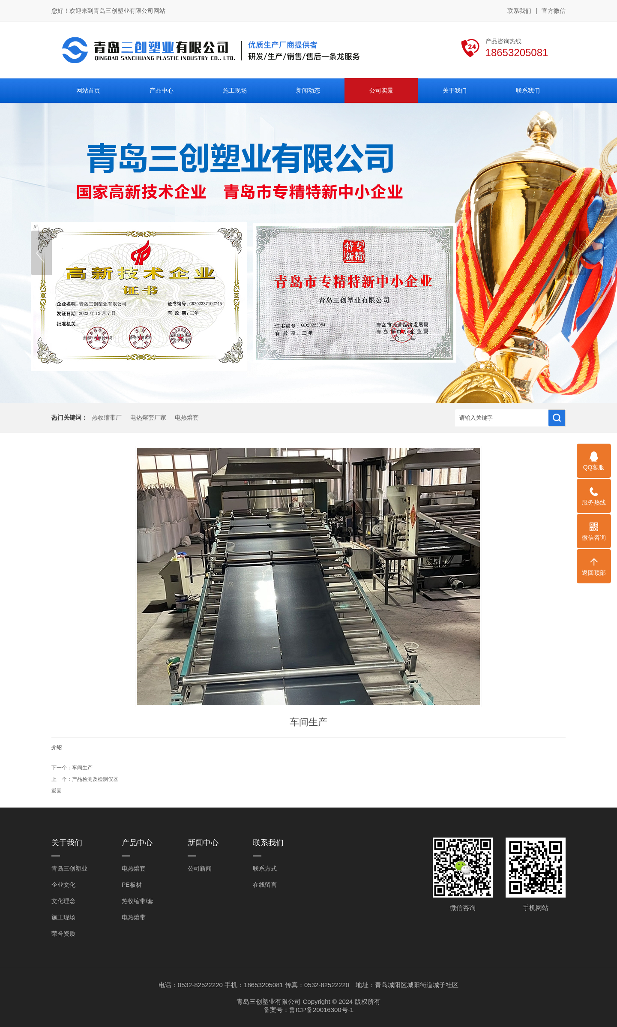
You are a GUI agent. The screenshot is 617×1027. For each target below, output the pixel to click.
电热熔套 (187, 417)
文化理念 (63, 901)
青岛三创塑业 (69, 868)
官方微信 (554, 11)
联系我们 (519, 10)
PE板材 (132, 884)
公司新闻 (200, 868)
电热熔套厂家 (148, 417)
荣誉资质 (63, 933)
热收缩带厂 (107, 417)
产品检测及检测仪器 (95, 779)
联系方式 (265, 868)
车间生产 (82, 768)
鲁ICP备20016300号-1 (321, 1009)
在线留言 (265, 884)
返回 (56, 791)
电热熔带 (134, 917)
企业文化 (63, 884)
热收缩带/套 (137, 901)
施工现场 (63, 917)
